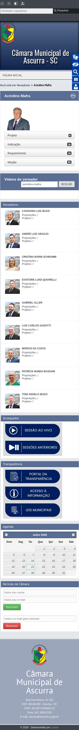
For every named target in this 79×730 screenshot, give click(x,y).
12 (13, 560)
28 (32, 573)
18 (74, 560)
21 (32, 566)
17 (63, 560)
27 (23, 573)
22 (43, 566)
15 (43, 560)
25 (74, 566)
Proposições (29, 215)
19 (13, 566)
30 (53, 573)
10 (63, 554)
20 (23, 566)
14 (32, 560)
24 (63, 566)
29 (43, 573)
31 (63, 573)
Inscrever (12, 607)
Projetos (26, 218)
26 (13, 573)
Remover (12, 626)
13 (23, 560)
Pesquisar (61, 10)
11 (74, 554)
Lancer (55, 727)
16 (53, 560)
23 (53, 566)
